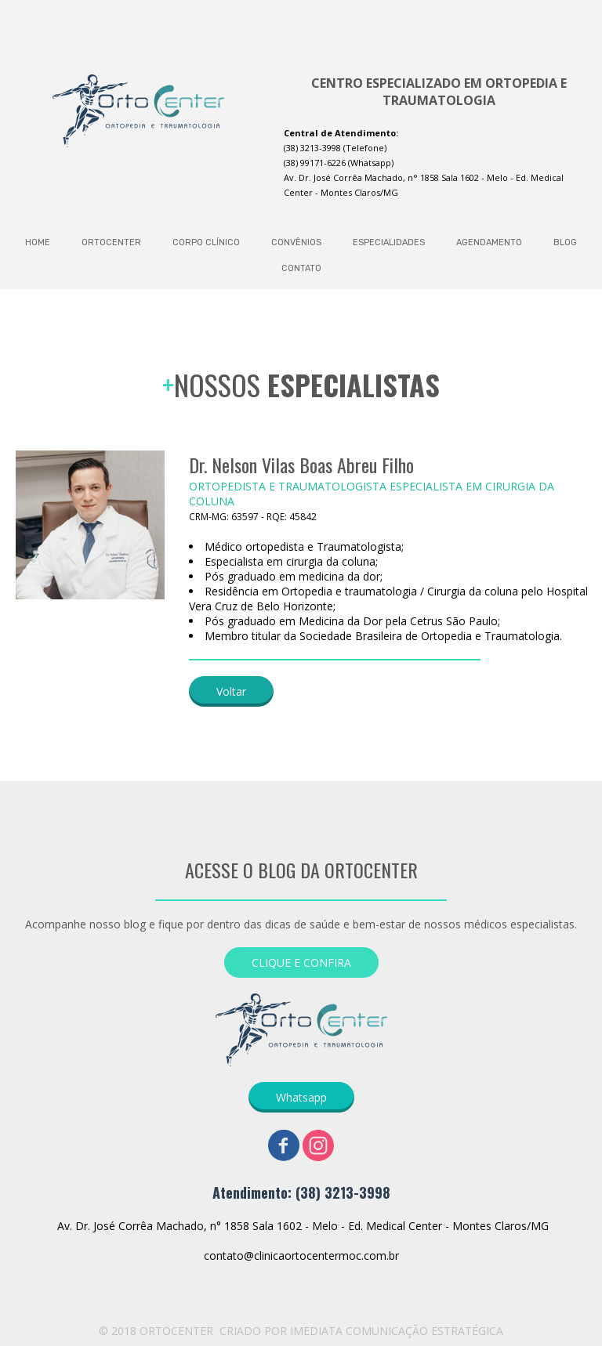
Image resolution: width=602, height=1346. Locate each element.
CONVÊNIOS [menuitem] (296, 242)
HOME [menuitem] (37, 242)
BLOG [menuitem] (565, 242)
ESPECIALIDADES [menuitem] (389, 242)
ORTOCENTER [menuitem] (111, 242)
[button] (231, 691)
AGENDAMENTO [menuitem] (489, 242)
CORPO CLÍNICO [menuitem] (206, 242)
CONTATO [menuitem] (301, 268)
